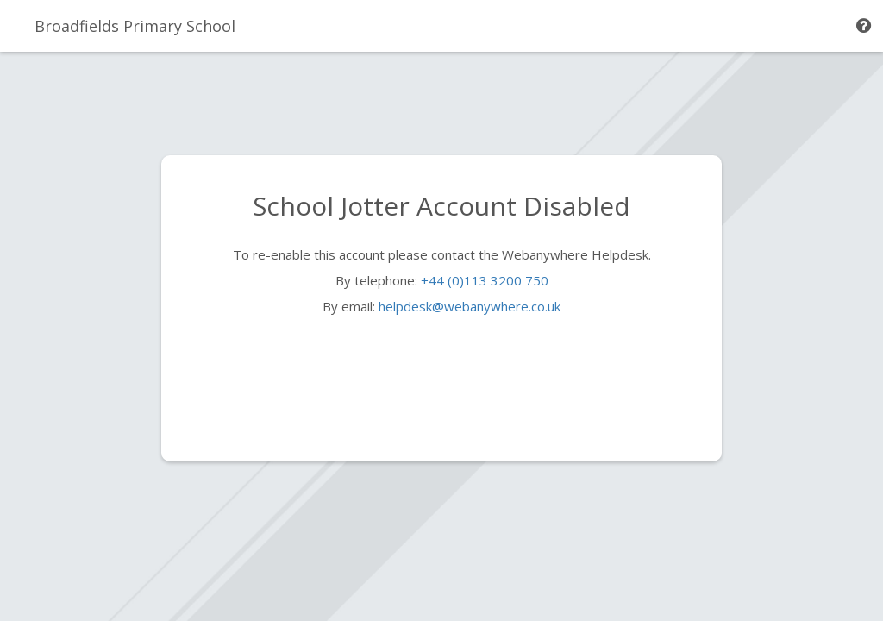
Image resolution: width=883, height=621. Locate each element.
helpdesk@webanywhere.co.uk (469, 306)
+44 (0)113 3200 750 (484, 280)
